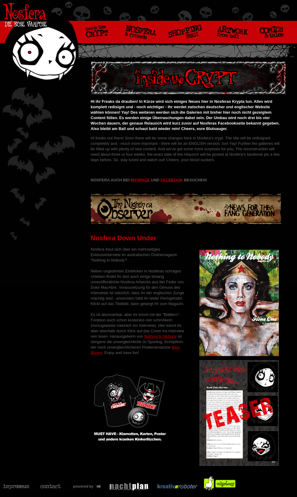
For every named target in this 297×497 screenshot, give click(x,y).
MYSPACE (140, 180)
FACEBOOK (171, 180)
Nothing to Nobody (160, 336)
